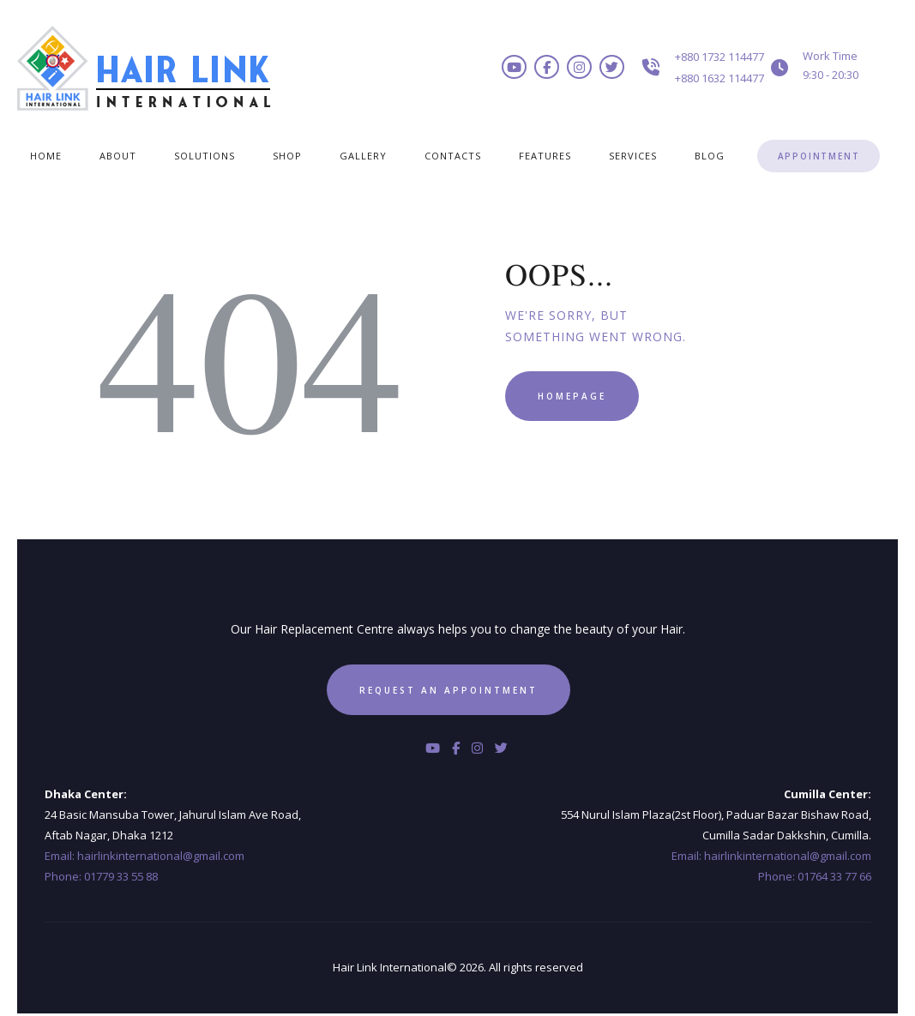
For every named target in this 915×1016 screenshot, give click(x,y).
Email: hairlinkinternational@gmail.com (144, 855)
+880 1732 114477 (719, 56)
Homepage (572, 396)
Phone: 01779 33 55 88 (101, 876)
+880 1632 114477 (719, 78)
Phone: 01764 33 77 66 (814, 876)
